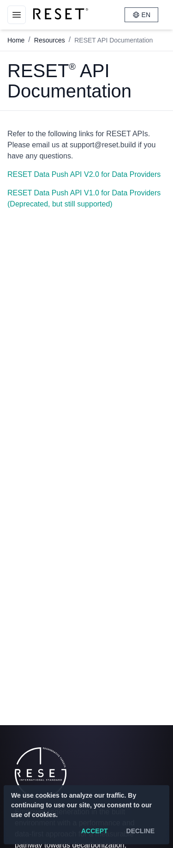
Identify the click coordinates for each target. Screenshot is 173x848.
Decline (140, 831)
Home (15, 40)
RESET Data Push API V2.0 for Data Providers (84, 174)
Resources (49, 40)
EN (141, 14)
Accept (94, 831)
